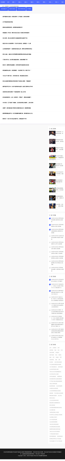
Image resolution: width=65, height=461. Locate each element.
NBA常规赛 (52, 352)
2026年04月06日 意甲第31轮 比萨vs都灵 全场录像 (57, 247)
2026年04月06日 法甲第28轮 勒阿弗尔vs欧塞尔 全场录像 (57, 257)
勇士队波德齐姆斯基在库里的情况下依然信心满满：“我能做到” (17, 81)
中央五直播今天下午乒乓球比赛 (56, 441)
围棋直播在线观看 (53, 395)
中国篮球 (57, 352)
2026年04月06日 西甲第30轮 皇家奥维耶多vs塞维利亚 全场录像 (57, 231)
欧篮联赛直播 (52, 385)
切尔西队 (51, 362)
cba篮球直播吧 (59, 385)
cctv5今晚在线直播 (53, 419)
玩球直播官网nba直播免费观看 (56, 378)
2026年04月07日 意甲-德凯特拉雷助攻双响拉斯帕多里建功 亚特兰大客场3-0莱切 (57, 331)
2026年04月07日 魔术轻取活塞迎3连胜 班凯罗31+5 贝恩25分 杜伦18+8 (57, 292)
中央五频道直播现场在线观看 (55, 364)
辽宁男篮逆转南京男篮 (8, 22)
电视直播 (51, 393)
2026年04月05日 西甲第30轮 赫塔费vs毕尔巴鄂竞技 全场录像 (57, 263)
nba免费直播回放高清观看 (55, 426)
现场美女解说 (12, 8)
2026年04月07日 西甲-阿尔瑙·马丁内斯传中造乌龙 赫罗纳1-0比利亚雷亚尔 (57, 305)
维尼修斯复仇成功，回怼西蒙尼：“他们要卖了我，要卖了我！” (17, 70)
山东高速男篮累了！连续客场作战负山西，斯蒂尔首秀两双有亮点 (17, 48)
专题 (62, 2)
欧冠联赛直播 (59, 436)
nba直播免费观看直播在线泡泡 (56, 407)
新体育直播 (60, 366)
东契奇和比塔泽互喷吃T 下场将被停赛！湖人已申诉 (14, 91)
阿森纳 (60, 354)
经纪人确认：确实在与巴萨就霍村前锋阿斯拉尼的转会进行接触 (17, 54)
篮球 (58, 347)
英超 (55, 350)
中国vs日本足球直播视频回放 (55, 371)
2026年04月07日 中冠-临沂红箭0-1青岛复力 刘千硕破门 (57, 280)
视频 (32, 2)
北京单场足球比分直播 (54, 374)
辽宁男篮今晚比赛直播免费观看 (56, 381)
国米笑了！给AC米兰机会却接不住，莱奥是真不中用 (14, 118)
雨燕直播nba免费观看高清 (55, 402)
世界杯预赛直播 (53, 436)
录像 (19, 2)
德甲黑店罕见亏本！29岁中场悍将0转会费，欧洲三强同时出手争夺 (18, 86)
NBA (58, 350)
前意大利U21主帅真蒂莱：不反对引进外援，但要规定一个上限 (17, 43)
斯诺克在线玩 (52, 397)
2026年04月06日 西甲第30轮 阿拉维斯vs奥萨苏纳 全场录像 (57, 220)
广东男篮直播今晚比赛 (54, 433)
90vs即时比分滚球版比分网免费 (56, 414)
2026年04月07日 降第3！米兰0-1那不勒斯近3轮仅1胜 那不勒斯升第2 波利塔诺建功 (57, 311)
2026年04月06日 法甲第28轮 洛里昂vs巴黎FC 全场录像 (57, 252)
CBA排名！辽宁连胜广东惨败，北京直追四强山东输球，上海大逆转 (18, 102)
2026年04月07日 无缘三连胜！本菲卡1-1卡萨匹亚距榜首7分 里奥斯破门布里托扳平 (57, 299)
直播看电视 (59, 376)
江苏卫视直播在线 (53, 366)
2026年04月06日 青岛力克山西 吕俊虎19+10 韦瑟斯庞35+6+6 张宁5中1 (57, 337)
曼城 (50, 357)
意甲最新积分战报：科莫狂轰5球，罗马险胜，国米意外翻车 (16, 16)
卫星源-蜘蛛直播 (21, 8)
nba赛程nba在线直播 (54, 388)
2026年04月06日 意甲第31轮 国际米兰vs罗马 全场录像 (57, 243)
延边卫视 (60, 395)
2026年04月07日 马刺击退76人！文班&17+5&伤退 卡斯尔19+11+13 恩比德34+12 (57, 286)
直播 (13, 2)
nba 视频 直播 (52, 409)
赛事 (44, 2)
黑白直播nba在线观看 (58, 393)
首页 (8, 2)
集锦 (26, 2)
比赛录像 (51, 350)
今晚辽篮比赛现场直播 (54, 424)
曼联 (56, 359)
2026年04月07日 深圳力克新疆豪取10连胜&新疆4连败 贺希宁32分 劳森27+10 (57, 324)
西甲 (61, 357)
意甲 (53, 357)
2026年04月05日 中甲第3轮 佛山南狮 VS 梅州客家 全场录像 (57, 269)
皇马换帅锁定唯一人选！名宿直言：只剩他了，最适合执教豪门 (17, 97)
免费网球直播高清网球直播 (55, 429)
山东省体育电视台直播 (54, 369)
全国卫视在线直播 (58, 362)
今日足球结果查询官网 (54, 400)
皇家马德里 (52, 354)
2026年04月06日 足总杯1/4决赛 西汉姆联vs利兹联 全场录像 (57, 237)
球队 (50, 2)
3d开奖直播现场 (53, 376)
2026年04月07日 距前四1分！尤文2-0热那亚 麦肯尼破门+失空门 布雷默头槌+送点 (57, 318)
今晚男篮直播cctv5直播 (54, 412)
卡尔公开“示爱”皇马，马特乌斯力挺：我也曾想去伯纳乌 (15, 75)
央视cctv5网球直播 (53, 383)
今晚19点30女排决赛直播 (54, 431)
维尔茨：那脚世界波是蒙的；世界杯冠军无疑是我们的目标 (16, 65)
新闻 (38, 2)
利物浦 (57, 357)
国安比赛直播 (52, 405)
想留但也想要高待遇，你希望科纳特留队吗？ (13, 27)
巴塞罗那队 (52, 359)
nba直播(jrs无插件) (53, 417)
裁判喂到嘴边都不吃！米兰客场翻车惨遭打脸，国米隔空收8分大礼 (18, 113)
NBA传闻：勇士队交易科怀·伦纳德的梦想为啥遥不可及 (15, 38)
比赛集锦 (54, 347)
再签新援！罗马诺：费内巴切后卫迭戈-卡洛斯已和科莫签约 (16, 32)
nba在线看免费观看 (53, 421)
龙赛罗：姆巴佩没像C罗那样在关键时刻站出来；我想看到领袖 (17, 108)
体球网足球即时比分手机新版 (55, 438)
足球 (50, 347)
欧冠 (56, 354)
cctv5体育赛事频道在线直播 (55, 390)
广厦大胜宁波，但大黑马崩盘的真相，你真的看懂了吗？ (15, 59)
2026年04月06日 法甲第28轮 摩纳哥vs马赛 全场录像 (57, 225)
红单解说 (29, 8)
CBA (62, 350)
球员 (56, 2)
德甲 (59, 359)
